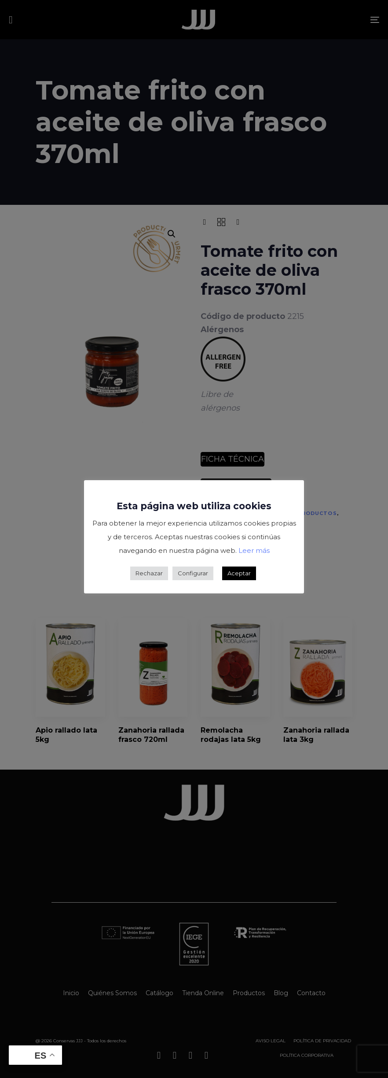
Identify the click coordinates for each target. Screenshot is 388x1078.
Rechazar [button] (149, 573)
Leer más (254, 550)
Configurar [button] (193, 573)
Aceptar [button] (239, 573)
